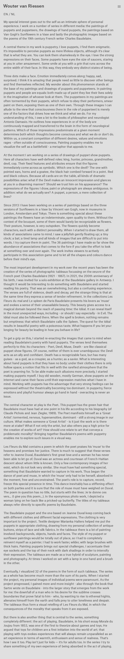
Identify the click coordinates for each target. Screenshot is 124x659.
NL (13, 14)
